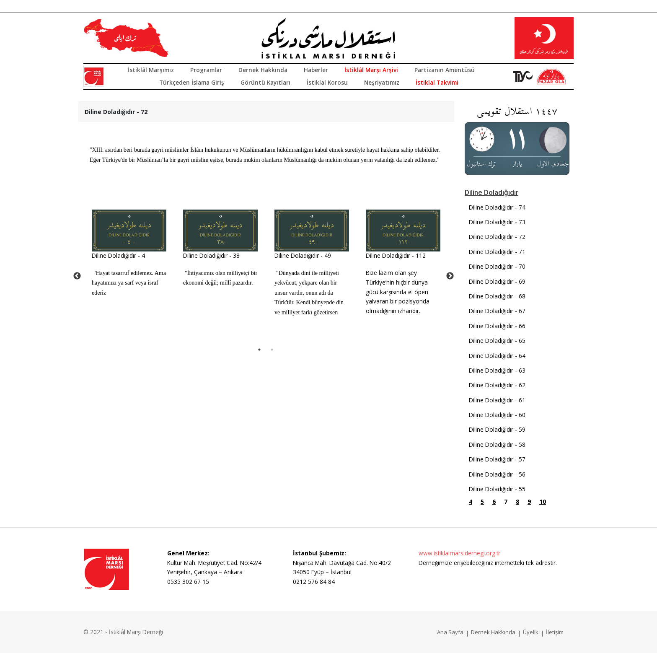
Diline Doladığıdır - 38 (211, 255)
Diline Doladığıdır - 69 (497, 281)
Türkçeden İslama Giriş (191, 82)
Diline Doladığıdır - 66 (497, 326)
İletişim (555, 632)
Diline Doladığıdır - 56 (497, 474)
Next (450, 276)
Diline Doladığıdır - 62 (497, 385)
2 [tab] (272, 349)
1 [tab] (259, 349)
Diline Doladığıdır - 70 (497, 266)
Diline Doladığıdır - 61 (497, 400)
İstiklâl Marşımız (151, 70)
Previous (77, 276)
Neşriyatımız (381, 82)
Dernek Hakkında (262, 70)
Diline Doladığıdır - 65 (497, 341)
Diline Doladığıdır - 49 (302, 255)
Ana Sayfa (450, 632)
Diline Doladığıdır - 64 (497, 356)
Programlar (206, 70)
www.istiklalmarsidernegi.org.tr (459, 553)
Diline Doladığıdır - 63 (497, 370)
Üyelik (530, 632)
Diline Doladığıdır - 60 (497, 415)
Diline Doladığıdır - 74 (497, 207)
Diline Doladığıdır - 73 (497, 222)
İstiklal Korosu (327, 82)
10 (542, 501)
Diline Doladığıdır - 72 (497, 237)
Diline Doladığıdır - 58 (497, 444)
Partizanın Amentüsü (444, 70)
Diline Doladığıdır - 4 (118, 255)
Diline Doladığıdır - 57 (497, 459)
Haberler (316, 70)
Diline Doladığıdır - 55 (497, 489)
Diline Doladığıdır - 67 (497, 311)
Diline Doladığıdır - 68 (497, 296)
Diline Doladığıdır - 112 (396, 255)
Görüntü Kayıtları (265, 82)
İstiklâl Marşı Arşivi (371, 70)
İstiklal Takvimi (437, 82)
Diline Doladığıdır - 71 (497, 252)
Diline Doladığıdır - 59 (497, 429)
